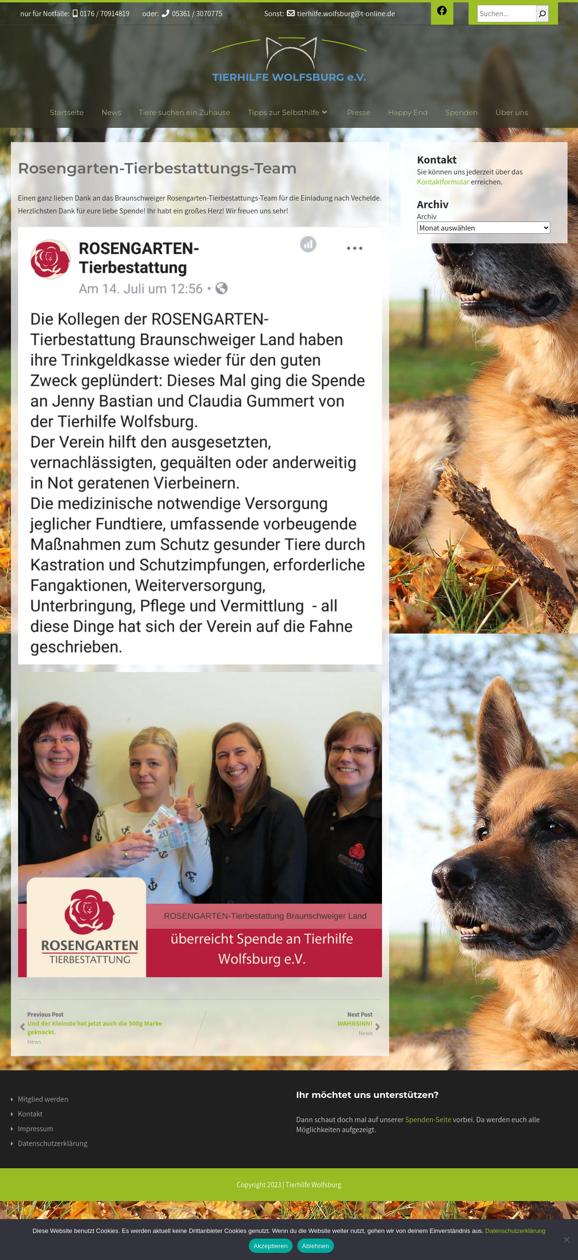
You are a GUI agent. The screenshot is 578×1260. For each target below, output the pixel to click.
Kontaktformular (443, 182)
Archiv (427, 216)
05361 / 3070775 (192, 14)
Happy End (408, 112)
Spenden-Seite (428, 1120)
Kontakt (30, 1114)
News (111, 112)
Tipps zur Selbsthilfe (288, 112)
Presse (358, 112)
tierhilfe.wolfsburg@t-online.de (341, 14)
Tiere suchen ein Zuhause (184, 112)
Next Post (286, 1019)
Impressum (35, 1129)
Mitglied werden (43, 1099)
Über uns (512, 112)
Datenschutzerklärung (53, 1143)
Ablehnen (315, 1246)
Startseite (67, 112)
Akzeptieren (270, 1246)
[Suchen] (542, 13)
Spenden (461, 112)
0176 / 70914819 (101, 14)
